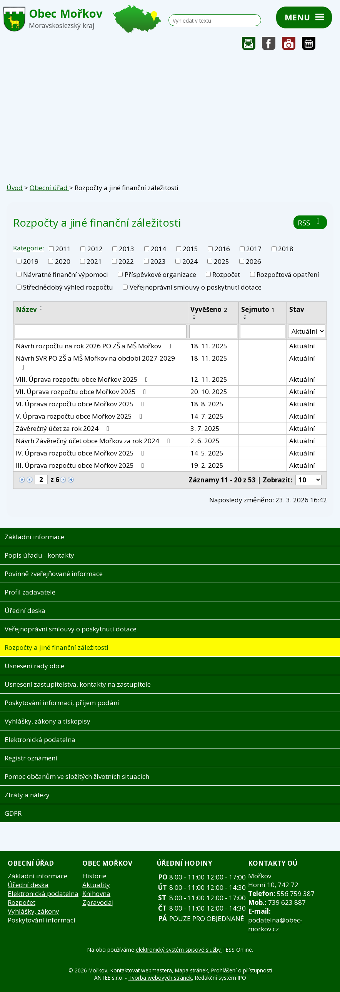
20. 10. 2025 (208, 391)
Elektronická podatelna (40, 739)
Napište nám (249, 45)
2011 (63, 248)
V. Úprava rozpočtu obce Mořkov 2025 (80, 416)
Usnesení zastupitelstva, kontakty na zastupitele (78, 684)
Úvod (15, 187)
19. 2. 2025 (206, 465)
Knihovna (96, 893)
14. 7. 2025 (206, 416)
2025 (221, 261)
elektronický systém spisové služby (179, 949)
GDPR (13, 813)
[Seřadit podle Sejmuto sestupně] (245, 318)
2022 (126, 261)
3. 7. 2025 (205, 428)
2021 (94, 261)
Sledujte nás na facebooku (268, 45)
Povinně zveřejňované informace (54, 573)
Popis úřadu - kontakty (39, 555)
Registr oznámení (31, 758)
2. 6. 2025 (205, 440)
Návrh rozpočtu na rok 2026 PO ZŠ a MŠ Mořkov (95, 345)
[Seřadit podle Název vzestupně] (41, 306)
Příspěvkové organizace (160, 274)
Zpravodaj (98, 902)
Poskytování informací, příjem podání (62, 702)
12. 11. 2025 (208, 379)
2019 (30, 261)
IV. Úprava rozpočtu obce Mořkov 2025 (81, 453)
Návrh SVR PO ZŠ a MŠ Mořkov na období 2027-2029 (95, 362)
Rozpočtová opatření (288, 274)
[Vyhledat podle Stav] (306, 331)
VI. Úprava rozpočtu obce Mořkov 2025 (81, 403)
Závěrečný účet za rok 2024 (64, 428)
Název (26, 309)
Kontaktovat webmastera (141, 970)
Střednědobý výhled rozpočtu (68, 287)
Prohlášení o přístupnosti (241, 970)
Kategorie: (28, 247)
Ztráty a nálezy (27, 794)
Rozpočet (226, 274)
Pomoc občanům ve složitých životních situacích (77, 776)
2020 (62, 261)
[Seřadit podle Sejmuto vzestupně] (245, 315)
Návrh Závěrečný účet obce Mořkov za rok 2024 (94, 440)
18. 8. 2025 (206, 403)
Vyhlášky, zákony (33, 911)
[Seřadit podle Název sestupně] (41, 309)
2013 (126, 248)
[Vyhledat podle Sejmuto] (262, 331)
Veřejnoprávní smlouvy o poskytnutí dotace (196, 287)
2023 (158, 261)
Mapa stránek (191, 970)
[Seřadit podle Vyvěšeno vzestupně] (194, 315)
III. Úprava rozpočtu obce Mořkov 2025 (81, 465)
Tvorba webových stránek (160, 977)
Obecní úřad (49, 187)
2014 (158, 248)
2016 (222, 248)
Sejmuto (258, 309)
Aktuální (302, 345)
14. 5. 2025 (206, 453)
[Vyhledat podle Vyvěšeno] (213, 331)
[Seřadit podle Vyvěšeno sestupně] (194, 318)
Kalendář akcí (308, 45)
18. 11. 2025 (208, 345)
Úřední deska (25, 610)
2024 (190, 261)
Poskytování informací (41, 920)
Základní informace (34, 536)
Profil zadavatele (30, 592)
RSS (310, 222)
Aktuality (96, 884)
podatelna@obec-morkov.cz (275, 924)
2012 (95, 248)
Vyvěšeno (208, 309)
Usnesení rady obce (34, 665)
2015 (190, 248)
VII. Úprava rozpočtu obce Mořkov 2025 (82, 391)
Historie (94, 875)
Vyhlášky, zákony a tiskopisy (47, 721)
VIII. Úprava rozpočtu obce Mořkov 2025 (83, 379)
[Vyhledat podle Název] (101, 331)
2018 (285, 248)
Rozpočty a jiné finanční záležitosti (56, 647)
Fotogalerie (289, 45)
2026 (253, 261)
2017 (254, 248)
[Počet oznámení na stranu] (308, 480)
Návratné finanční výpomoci (65, 274)
